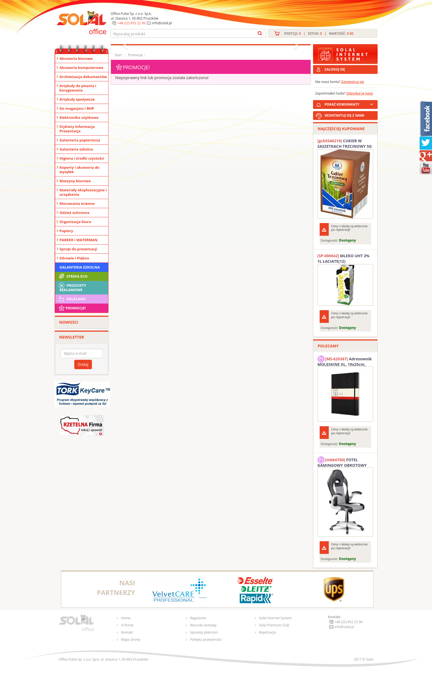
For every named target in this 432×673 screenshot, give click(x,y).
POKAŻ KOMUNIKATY (350, 103)
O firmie (127, 625)
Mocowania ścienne (77, 203)
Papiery (66, 230)
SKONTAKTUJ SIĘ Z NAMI (344, 115)
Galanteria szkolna (76, 149)
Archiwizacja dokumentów (83, 76)
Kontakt (127, 632)
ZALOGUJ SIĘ (335, 69)
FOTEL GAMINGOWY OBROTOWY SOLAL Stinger (342, 461)
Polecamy (72, 298)
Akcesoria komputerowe (82, 67)
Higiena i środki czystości (82, 158)
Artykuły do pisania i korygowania (78, 88)
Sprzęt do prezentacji (78, 248)
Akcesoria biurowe (76, 58)
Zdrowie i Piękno (74, 258)
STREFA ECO (73, 276)
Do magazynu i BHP (77, 108)
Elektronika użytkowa (79, 117)
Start (118, 55)
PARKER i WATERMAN (79, 239)
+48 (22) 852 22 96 (131, 23)
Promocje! (72, 308)
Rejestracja (267, 632)
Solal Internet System (275, 618)
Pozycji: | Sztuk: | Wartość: (318, 33)
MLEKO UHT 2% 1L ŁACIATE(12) (343, 258)
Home (126, 618)
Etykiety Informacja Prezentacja (77, 128)
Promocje (135, 55)
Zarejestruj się (352, 81)
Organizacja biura (75, 221)
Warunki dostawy (203, 625)
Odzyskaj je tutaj (359, 93)
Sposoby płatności (204, 632)
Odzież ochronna (74, 212)
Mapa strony (131, 639)
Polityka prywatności (206, 639)
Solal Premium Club (274, 625)
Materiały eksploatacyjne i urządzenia (83, 192)
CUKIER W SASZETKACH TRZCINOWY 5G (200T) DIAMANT (344, 143)
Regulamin (198, 618)
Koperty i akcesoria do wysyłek (79, 169)
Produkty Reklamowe (72, 287)
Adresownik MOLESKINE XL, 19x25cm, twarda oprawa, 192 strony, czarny (344, 360)
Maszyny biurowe (75, 180)
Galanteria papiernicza (80, 140)
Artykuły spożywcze (77, 99)
